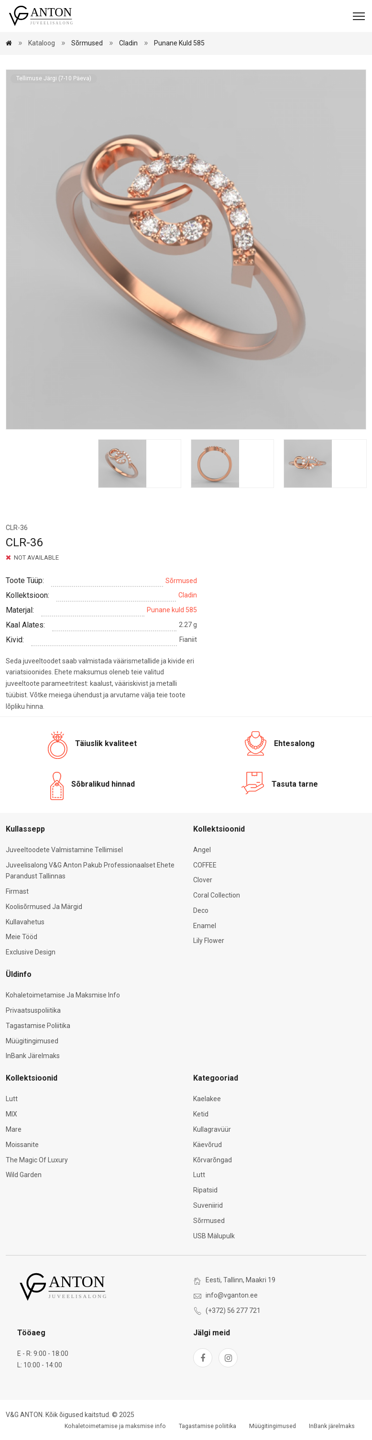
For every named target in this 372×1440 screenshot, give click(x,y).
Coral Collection (216, 895)
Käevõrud (207, 1144)
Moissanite (22, 1144)
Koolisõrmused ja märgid (44, 906)
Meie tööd (21, 937)
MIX (11, 1114)
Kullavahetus (25, 922)
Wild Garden (24, 1175)
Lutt (12, 1099)
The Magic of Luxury (37, 1160)
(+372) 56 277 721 (233, 1310)
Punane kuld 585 (179, 43)
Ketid (200, 1114)
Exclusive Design (30, 952)
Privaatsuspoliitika (33, 1010)
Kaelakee (207, 1099)
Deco (200, 910)
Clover (202, 880)
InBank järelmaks (33, 1056)
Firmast (17, 891)
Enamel (204, 926)
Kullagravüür (212, 1129)
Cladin (128, 43)
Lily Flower (208, 940)
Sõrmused (87, 43)
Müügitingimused (32, 1041)
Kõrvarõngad (212, 1160)
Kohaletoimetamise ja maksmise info (63, 995)
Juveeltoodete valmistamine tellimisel (64, 850)
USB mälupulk (214, 1236)
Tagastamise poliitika (38, 1025)
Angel (202, 850)
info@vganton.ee (232, 1295)
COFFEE (205, 865)
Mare (14, 1129)
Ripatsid (205, 1190)
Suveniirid (208, 1205)
